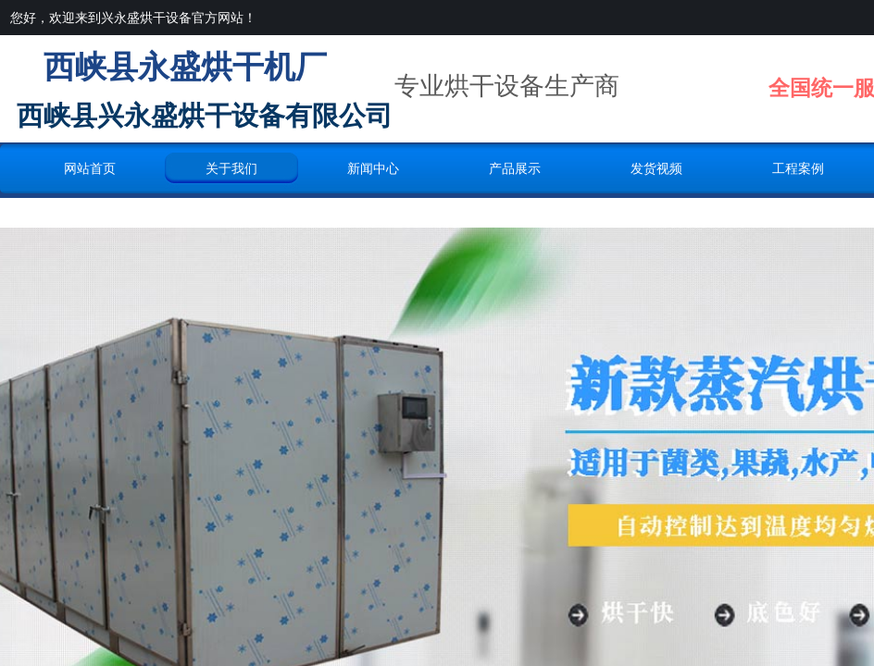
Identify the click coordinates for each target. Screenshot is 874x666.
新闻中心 (373, 168)
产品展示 (515, 168)
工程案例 (798, 168)
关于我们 (231, 168)
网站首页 (90, 168)
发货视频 (656, 168)
